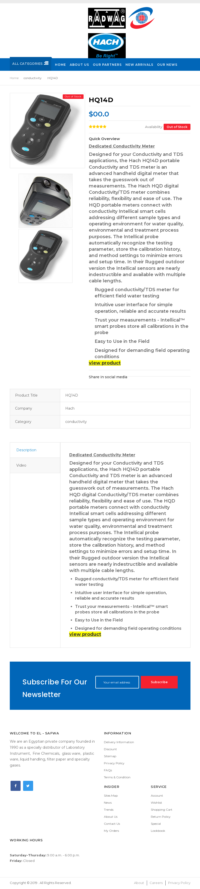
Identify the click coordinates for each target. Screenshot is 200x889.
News (108, 802)
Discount (110, 749)
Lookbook (158, 831)
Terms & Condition (117, 777)
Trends (108, 809)
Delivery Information (119, 742)
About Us (110, 816)
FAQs (108, 770)
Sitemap (110, 756)
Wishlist (156, 802)
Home (14, 78)
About (139, 883)
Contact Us (112, 824)
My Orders (111, 831)
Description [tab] (26, 450)
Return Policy (161, 816)
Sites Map (111, 795)
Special (156, 824)
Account (157, 795)
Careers (156, 883)
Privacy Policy (114, 763)
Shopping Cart (161, 809)
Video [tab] (21, 465)
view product (105, 363)
